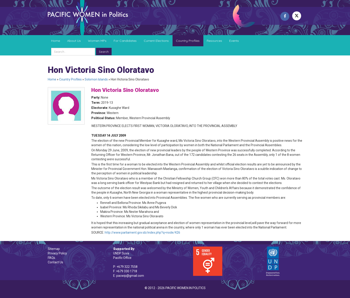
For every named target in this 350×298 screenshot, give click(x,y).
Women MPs (97, 41)
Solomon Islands (96, 79)
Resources (214, 41)
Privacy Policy (57, 253)
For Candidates (125, 41)
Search (104, 51)
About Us (74, 41)
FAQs (51, 258)
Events (234, 41)
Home (55, 41)
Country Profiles (188, 41)
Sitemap (54, 249)
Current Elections (156, 41)
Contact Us (55, 262)
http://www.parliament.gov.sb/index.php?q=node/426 (142, 232)
